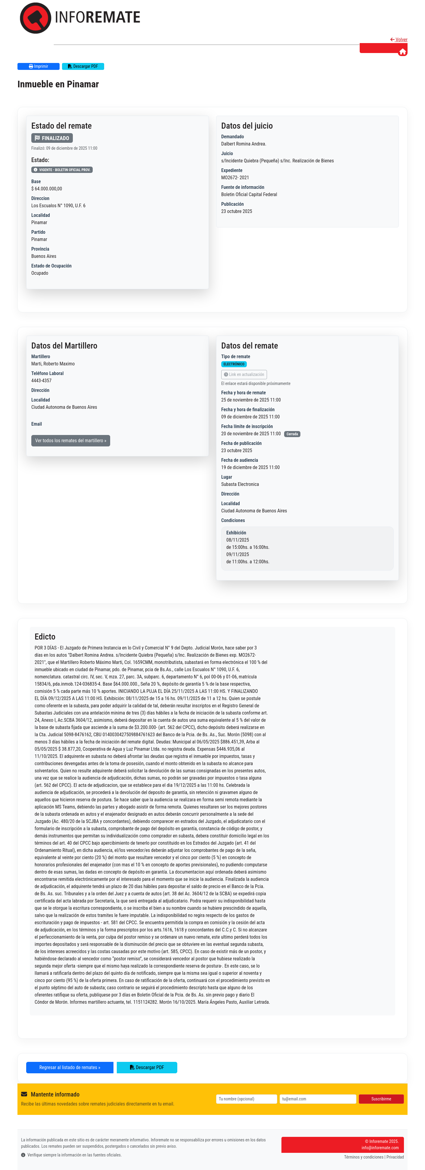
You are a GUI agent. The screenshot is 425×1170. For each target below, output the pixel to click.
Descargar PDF (83, 66)
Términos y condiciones (364, 1157)
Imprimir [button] (38, 66)
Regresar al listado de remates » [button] (69, 1067)
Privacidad (395, 1157)
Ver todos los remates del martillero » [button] (70, 440)
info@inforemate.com (380, 1147)
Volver (399, 39)
